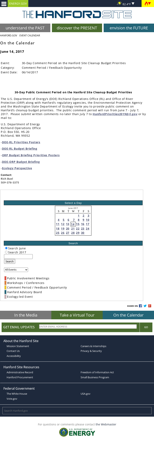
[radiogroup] (6, 248)
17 (87, 224)
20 (67, 228)
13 (67, 224)
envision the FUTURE (129, 28)
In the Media (25, 315)
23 (82, 228)
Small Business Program (95, 377)
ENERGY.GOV (18, 3)
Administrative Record (20, 372)
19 (62, 228)
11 (57, 224)
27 (67, 233)
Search (10, 261)
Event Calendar (29, 35)
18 (57, 228)
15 (77, 224)
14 (72, 224)
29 (77, 233)
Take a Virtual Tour (77, 315)
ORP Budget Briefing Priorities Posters (31, 155)
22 (77, 228)
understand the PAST (25, 28)
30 (82, 233)
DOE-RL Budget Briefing (19, 148)
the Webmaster (106, 424)
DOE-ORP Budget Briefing (21, 162)
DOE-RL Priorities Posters (21, 142)
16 (82, 224)
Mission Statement (18, 346)
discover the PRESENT (77, 28)
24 (87, 228)
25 (57, 233)
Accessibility (14, 356)
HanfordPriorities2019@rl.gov (115, 114)
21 (73, 228)
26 (62, 233)
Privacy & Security (91, 351)
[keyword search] (18, 256)
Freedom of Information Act (97, 372)
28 (73, 233)
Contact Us (13, 351)
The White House (17, 393)
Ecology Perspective (17, 168)
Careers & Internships (93, 346)
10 (87, 220)
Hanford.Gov (8, 35)
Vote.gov (12, 398)
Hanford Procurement (20, 377)
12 (62, 224)
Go (146, 327)
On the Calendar (128, 315)
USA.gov (85, 393)
